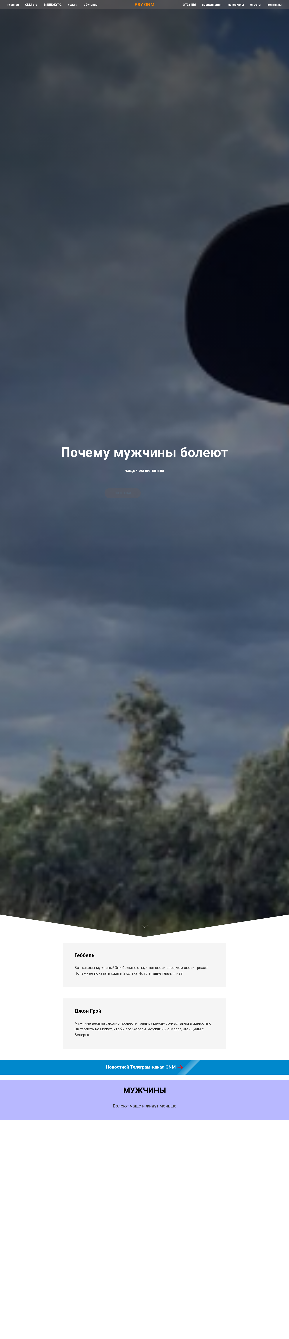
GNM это (31, 4)
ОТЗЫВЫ (189, 4)
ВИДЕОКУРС (53, 4)
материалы (236, 4)
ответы (255, 4)
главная (13, 4)
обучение (91, 4)
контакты (274, 4)
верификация (211, 4)
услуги (72, 4)
